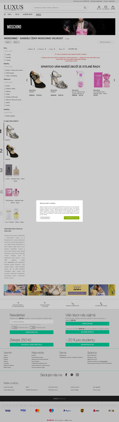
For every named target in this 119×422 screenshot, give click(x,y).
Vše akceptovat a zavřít (71, 217)
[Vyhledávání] (85, 7)
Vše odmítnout (45, 217)
